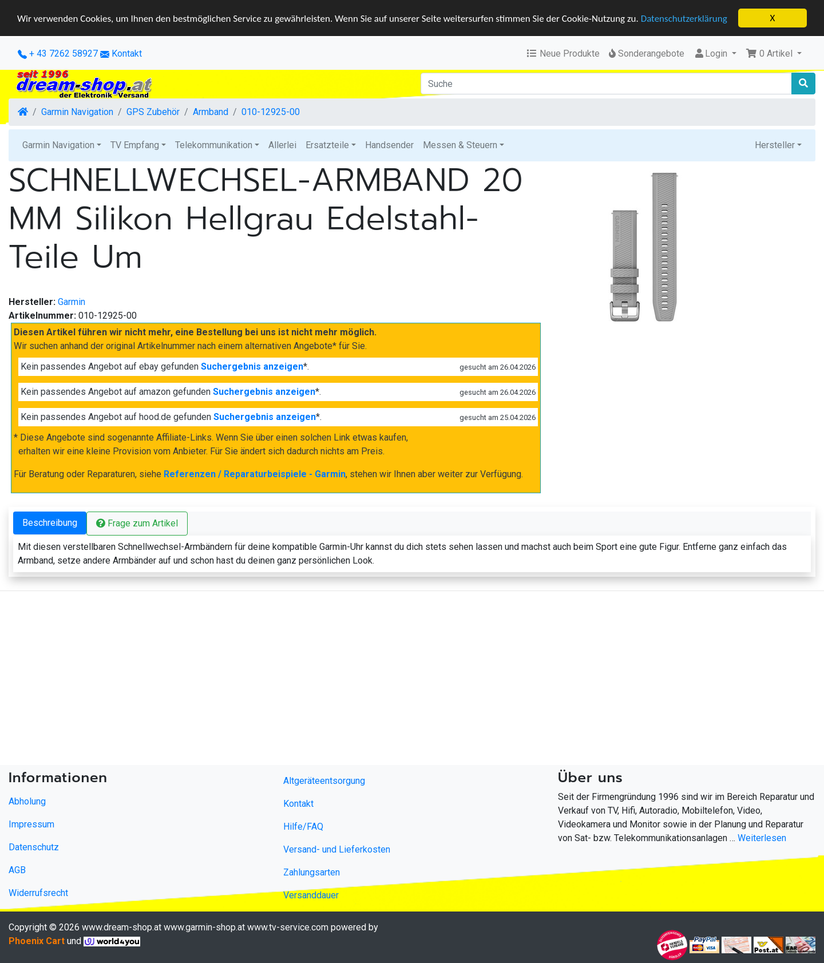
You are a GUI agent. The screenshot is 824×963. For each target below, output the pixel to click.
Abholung (27, 801)
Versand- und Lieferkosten (336, 849)
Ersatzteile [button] (327, 145)
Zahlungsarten (311, 872)
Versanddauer (311, 895)
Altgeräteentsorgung (324, 780)
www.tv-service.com (287, 927)
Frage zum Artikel (137, 523)
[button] (773, 53)
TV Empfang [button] (134, 145)
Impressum (31, 824)
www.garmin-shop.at (204, 927)
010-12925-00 (270, 111)
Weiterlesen (762, 838)
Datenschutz (34, 847)
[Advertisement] (343, 680)
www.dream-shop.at (121, 927)
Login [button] (712, 53)
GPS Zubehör (153, 111)
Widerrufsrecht (38, 892)
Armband (210, 111)
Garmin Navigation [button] (58, 145)
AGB (17, 870)
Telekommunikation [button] (213, 145)
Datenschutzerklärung (684, 18)
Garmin (71, 301)
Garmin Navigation (77, 111)
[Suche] (606, 83)
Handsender (389, 145)
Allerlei (282, 145)
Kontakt (127, 53)
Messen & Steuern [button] (460, 145)
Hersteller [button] (775, 145)
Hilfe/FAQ (303, 826)
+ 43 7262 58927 (58, 53)
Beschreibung (49, 522)
